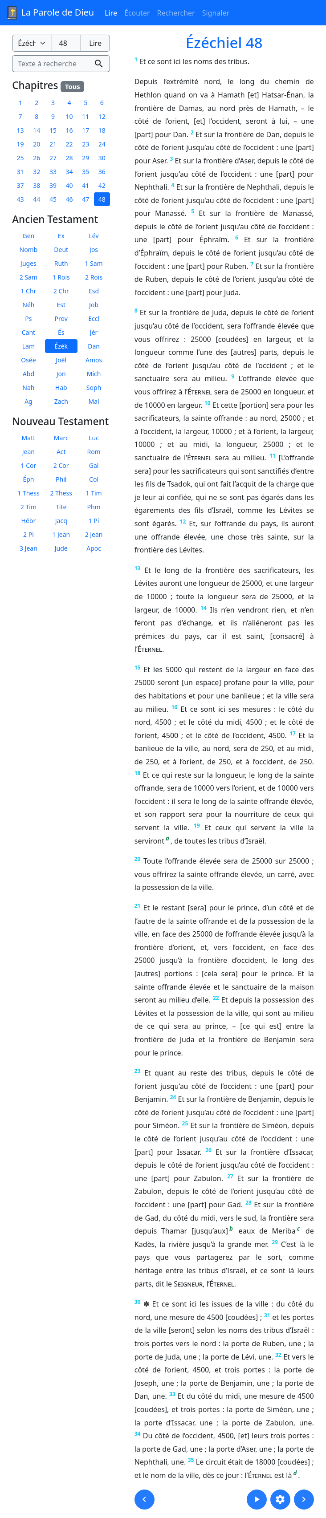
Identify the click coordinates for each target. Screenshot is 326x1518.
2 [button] (36, 102)
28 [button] (69, 158)
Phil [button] (61, 479)
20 (137, 859)
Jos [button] (94, 249)
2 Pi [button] (28, 534)
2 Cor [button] (61, 465)
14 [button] (36, 130)
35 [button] (85, 171)
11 (272, 455)
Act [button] (61, 451)
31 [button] (20, 171)
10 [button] (69, 116)
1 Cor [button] (29, 465)
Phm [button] (93, 507)
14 (203, 608)
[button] (144, 1500)
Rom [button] (93, 451)
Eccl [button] (93, 318)
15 (137, 667)
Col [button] (93, 479)
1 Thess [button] (28, 493)
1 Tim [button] (94, 493)
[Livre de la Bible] (32, 43)
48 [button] (102, 199)
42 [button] (102, 185)
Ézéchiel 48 (224, 42)
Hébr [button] (28, 520)
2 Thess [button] (61, 493)
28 (248, 1202)
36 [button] (102, 171)
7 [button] (20, 116)
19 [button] (20, 144)
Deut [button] (61, 249)
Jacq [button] (61, 520)
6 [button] (102, 102)
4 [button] (69, 102)
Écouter (137, 13)
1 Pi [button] (94, 520)
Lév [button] (94, 235)
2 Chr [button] (61, 291)
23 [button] (85, 144)
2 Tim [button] (28, 507)
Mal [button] (93, 401)
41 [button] (85, 185)
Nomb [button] (29, 249)
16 (174, 707)
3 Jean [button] (28, 548)
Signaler (215, 13)
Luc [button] (94, 438)
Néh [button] (28, 304)
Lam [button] (28, 346)
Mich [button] (94, 373)
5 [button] (85, 102)
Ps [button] (28, 318)
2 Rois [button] (93, 277)
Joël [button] (61, 360)
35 (191, 1460)
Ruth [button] (61, 263)
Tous (72, 86)
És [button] (61, 332)
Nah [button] (28, 387)
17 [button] (85, 130)
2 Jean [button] (94, 534)
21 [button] (53, 144)
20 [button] (36, 144)
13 (137, 568)
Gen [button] (29, 235)
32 (278, 1355)
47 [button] (85, 199)
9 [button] (53, 116)
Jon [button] (61, 373)
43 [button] (20, 199)
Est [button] (61, 304)
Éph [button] (28, 479)
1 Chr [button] (28, 291)
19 (197, 825)
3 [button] (53, 102)
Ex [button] (61, 235)
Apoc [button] (93, 548)
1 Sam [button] (93, 263)
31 (267, 1315)
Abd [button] (28, 373)
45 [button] (53, 199)
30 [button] (102, 158)
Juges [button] (28, 263)
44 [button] (36, 199)
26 (208, 1150)
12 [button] (102, 116)
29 (275, 1242)
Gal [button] (94, 465)
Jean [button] (28, 451)
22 (216, 998)
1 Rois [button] (61, 277)
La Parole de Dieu (49, 13)
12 (183, 521)
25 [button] (20, 158)
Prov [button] (61, 318)
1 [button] (20, 102)
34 (137, 1433)
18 (137, 773)
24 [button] (102, 144)
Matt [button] (29, 438)
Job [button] (93, 304)
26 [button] (36, 158)
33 (172, 1394)
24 (173, 1097)
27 (230, 1176)
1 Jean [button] (61, 534)
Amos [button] (94, 360)
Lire (111, 13)
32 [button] (36, 171)
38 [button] (36, 185)
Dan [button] (94, 346)
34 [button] (69, 171)
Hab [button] (61, 387)
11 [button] (85, 116)
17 (292, 733)
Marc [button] (61, 438)
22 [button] (69, 144)
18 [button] (102, 130)
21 (137, 905)
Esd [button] (94, 291)
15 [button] (53, 130)
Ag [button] (28, 401)
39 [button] (53, 185)
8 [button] (36, 116)
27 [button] (53, 158)
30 (137, 1302)
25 (185, 1123)
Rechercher (176, 13)
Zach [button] (61, 401)
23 (137, 1071)
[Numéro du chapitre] (66, 43)
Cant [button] (28, 332)
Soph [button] (93, 387)
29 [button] (85, 158)
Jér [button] (94, 332)
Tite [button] (61, 507)
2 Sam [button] (28, 277)
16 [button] (69, 130)
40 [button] (69, 185)
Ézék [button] (61, 346)
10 (207, 403)
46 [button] (69, 199)
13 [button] (20, 130)
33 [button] (53, 171)
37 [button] (20, 185)
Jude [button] (61, 548)
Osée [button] (28, 360)
